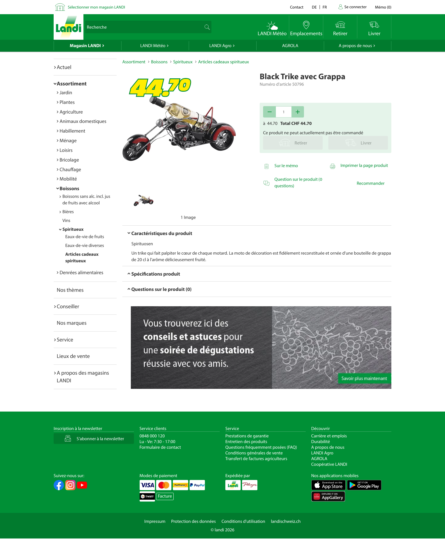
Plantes (67, 102)
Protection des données (193, 521)
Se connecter (355, 6)
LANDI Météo (152, 46)
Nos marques (72, 322)
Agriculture (71, 111)
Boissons (69, 188)
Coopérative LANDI (329, 464)
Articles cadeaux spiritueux (223, 62)
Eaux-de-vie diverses (84, 245)
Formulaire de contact (160, 447)
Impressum (154, 521)
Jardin (66, 92)
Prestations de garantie (247, 436)
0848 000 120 (152, 436)
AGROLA (290, 46)
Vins (66, 220)
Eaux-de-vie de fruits (84, 237)
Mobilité (68, 178)
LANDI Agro (220, 46)
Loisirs (66, 150)
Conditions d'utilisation (243, 521)
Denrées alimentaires (81, 272)
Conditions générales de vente (254, 453)
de (314, 7)
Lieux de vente (73, 356)
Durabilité (320, 441)
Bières (68, 212)
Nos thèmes (70, 289)
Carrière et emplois (329, 436)
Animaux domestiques (83, 121)
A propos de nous (355, 46)
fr (325, 7)
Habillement (72, 130)
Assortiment (72, 83)
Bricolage (69, 159)
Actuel (64, 67)
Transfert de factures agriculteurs (256, 459)
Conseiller (68, 306)
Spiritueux (72, 229)
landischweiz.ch (286, 521)
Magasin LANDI (85, 46)
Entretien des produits (246, 441)
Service (65, 339)
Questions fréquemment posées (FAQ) (261, 447)
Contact (296, 7)
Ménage (68, 140)
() (383, 7)
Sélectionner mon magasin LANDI (96, 7)
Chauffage (70, 169)
